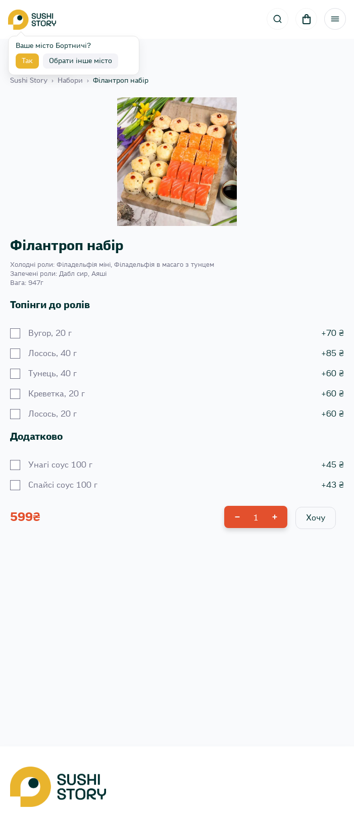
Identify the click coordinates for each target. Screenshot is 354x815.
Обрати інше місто (80, 61)
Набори (70, 80)
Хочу (315, 518)
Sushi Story (28, 80)
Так (27, 61)
